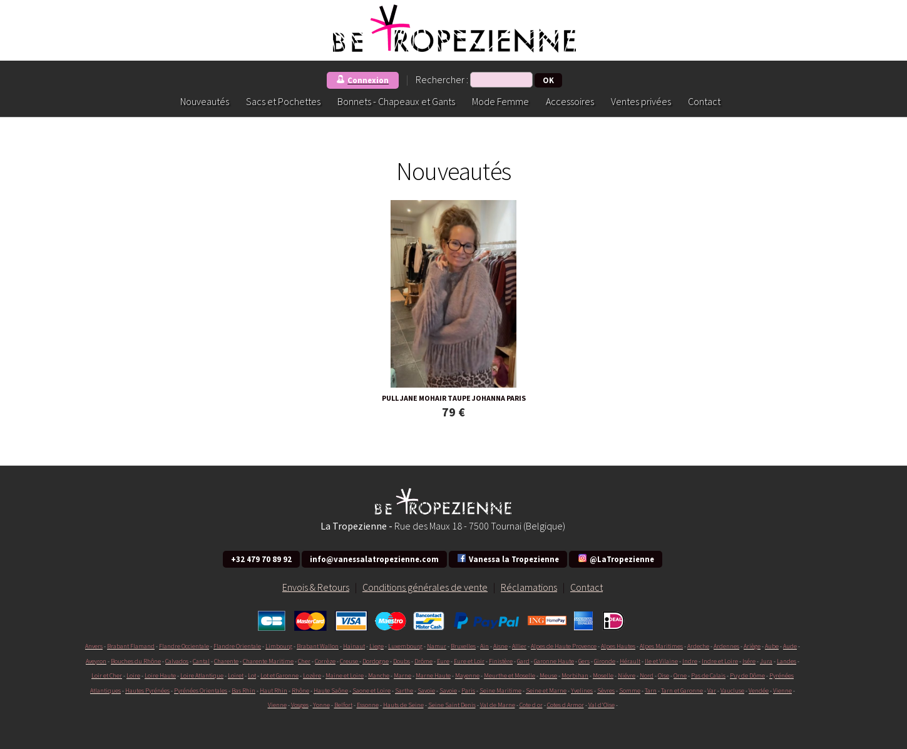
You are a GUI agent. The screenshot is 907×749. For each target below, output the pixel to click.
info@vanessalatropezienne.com (374, 559)
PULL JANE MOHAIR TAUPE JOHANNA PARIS (454, 398)
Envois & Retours (315, 587)
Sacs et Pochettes (283, 101)
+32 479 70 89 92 (261, 559)
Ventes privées (641, 101)
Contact (704, 101)
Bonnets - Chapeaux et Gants (396, 101)
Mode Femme (500, 101)
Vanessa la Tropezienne (507, 558)
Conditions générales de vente (425, 587)
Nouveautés (204, 101)
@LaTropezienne (615, 558)
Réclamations (529, 587)
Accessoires (570, 101)
